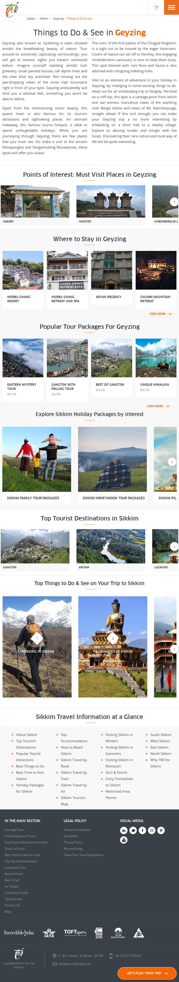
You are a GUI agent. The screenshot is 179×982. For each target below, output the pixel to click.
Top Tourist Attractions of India (26, 842)
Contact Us (12, 905)
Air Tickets (12, 886)
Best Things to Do (30, 766)
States (31, 18)
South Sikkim (160, 734)
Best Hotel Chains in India (22, 855)
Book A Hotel (14, 874)
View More (160, 314)
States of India (14, 849)
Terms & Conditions (77, 830)
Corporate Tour (15, 867)
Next (174, 201)
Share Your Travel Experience (83, 855)
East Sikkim (159, 747)
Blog (8, 911)
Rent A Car (12, 880)
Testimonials (13, 899)
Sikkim (44, 18)
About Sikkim (27, 734)
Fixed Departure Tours (20, 836)
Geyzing (58, 18)
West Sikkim (160, 741)
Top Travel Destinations (21, 861)
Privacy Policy (73, 842)
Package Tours (14, 830)
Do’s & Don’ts (116, 772)
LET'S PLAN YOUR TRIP (147, 973)
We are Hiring (73, 849)
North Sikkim (160, 753)
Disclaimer (71, 836)
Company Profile (16, 893)
